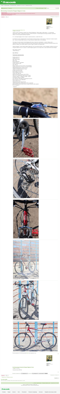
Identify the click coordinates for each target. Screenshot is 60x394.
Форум (9, 391)
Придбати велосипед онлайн (50, 391)
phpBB (27, 384)
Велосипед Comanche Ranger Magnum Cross (13, 11)
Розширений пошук (58, 8)
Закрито (3, 16)
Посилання (24, 391)
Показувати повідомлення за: (20, 373)
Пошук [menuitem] (38, 8)
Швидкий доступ (5, 8)
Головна (4, 391)
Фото (19, 391)
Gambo (47, 24)
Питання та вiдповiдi (32, 391)
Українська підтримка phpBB (35, 385)
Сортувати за (33, 373)
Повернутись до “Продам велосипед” (7, 377)
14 (50, 26)
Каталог (14, 391)
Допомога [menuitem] (10, 8)
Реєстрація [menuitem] (41, 8)
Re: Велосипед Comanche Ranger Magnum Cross (23, 367)
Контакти (41, 391)
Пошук (56, 8)
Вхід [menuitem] (45, 8)
